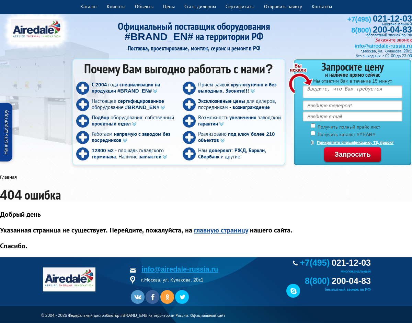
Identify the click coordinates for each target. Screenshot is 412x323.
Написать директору (5, 132)
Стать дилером (200, 6)
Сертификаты (240, 6)
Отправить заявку (283, 6)
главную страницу (221, 230)
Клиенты (116, 6)
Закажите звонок (393, 40)
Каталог (88, 6)
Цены (169, 6)
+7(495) (379, 19)
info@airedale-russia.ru (383, 46)
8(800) (381, 30)
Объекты (144, 6)
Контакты (322, 6)
